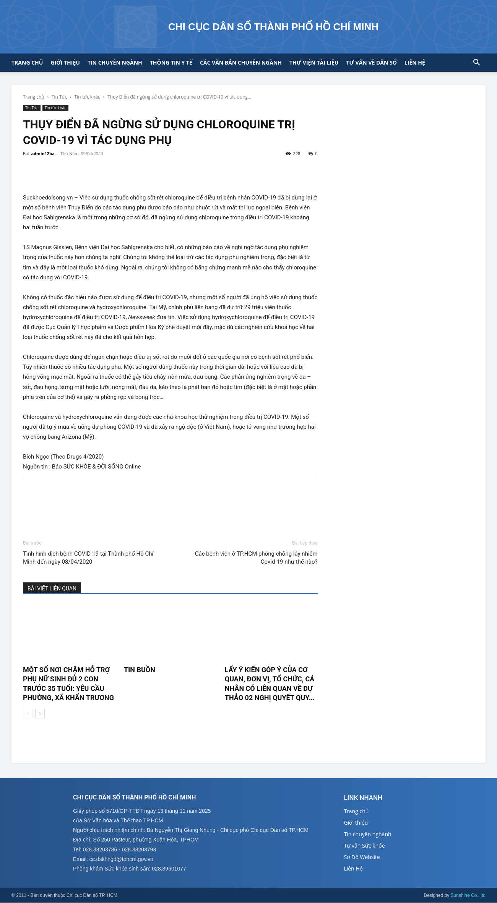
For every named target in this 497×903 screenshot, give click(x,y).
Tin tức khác (87, 97)
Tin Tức (59, 97)
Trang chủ (27, 62)
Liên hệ (414, 62)
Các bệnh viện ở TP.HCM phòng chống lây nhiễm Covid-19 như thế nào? (256, 557)
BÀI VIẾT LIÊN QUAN (52, 588)
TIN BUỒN (139, 670)
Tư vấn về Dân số (371, 62)
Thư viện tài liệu (313, 62)
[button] (476, 63)
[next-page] (40, 713)
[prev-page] (27, 713)
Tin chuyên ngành (115, 62)
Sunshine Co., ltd (468, 895)
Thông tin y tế (171, 62)
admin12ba (42, 153)
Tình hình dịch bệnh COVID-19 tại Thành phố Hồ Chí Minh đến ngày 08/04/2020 (88, 557)
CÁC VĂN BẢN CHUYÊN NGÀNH (241, 62)
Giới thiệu (65, 62)
